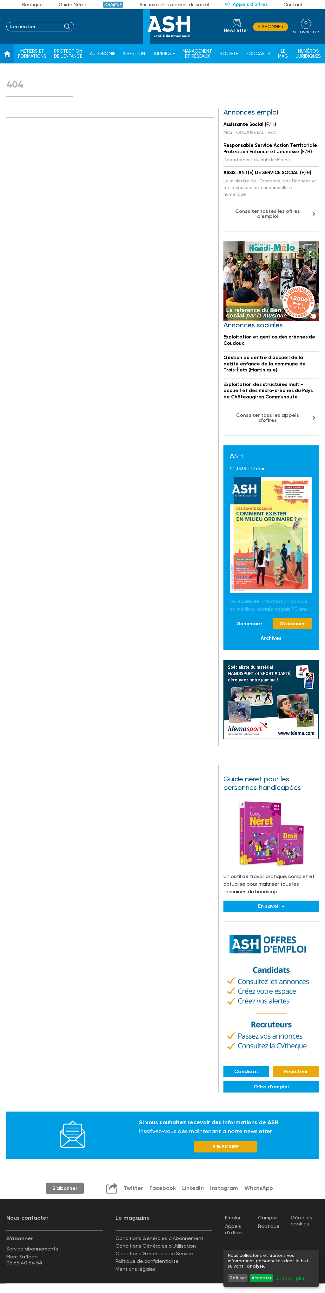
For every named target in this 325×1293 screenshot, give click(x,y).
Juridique (164, 53)
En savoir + (271, 906)
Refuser (238, 1277)
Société (229, 53)
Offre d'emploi (271, 1087)
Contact (293, 5)
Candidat (246, 1071)
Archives (271, 638)
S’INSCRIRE (225, 1147)
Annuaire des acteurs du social (174, 5)
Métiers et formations (32, 54)
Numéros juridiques (308, 54)
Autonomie (102, 53)
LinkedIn (193, 1188)
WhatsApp (258, 1188)
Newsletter (236, 30)
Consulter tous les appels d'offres (267, 417)
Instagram (224, 1188)
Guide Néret (73, 5)
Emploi (232, 1218)
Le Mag (283, 54)
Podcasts (258, 53)
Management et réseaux (197, 54)
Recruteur (296, 1071)
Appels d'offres (250, 4)
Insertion (134, 53)
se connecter (306, 32)
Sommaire (249, 623)
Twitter (133, 1188)
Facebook (162, 1188)
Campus (113, 4)
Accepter (261, 1277)
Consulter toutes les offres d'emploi (267, 213)
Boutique (32, 5)
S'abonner (270, 27)
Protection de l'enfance (68, 54)
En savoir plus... (292, 1278)
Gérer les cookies (301, 1221)
